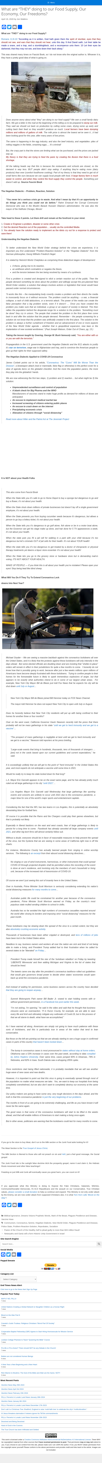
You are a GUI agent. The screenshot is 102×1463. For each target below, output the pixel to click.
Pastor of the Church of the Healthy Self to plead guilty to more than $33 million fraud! (42, 1230)
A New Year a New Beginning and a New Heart (19, 1365)
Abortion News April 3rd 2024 (12, 1389)
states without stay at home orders (78, 1050)
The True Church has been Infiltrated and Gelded (20, 1430)
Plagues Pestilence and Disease (82, 1216)
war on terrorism (17, 347)
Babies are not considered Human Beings (17, 1356)
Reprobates (43, 1226)
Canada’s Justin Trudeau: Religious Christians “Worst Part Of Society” (28, 1323)
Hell (63, 1154)
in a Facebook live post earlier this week (60, 1002)
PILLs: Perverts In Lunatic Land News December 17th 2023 (24, 1405)
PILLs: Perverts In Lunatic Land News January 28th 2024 (23, 1397)
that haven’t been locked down (47, 1042)
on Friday (39, 950)
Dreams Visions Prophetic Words (35, 1216)
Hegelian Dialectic (43, 1223)
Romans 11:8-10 (9, 39)
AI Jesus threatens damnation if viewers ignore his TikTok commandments (29, 1413)
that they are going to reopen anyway (23, 990)
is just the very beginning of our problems (61, 1097)
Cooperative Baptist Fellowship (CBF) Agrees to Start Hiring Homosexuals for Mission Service (37, 1332)
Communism (9, 1223)
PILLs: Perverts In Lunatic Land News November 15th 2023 (24, 1417)
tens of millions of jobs (87, 935)
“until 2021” (48, 783)
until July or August (25, 686)
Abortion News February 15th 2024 (14, 1393)
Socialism (53, 1226)
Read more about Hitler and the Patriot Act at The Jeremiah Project (37, 419)
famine (31, 1223)
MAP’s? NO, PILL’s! (8, 1299)
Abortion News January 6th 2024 (13, 1401)
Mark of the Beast (59, 1216)
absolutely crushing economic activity (27, 929)
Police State (6, 1226)
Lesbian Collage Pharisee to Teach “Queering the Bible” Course (25, 1340)
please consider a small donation (22, 1192)
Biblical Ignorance (12, 1216)
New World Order (60, 1223)
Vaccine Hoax (7, 1219)
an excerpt (36, 853)
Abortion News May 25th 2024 (12, 1385)
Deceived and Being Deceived (12, 1421)
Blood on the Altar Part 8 (10, 1315)
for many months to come (44, 889)
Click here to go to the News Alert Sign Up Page (19, 1289)
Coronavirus (22, 1223)
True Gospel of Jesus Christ (35, 1148)
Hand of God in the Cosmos (11, 1425)
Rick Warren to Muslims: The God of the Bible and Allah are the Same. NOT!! (30, 1373)
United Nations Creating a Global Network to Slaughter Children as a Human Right (32, 1307)
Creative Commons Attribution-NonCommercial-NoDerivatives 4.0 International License (57, 1440)
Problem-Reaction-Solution (25, 1226)
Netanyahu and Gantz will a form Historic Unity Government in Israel (34, 1233)
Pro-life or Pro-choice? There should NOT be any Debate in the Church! (28, 1348)
